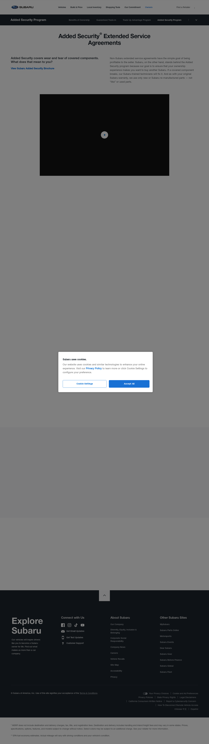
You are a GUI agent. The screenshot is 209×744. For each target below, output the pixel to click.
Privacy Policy (94, 368)
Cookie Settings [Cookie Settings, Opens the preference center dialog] (84, 384)
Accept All (129, 384)
